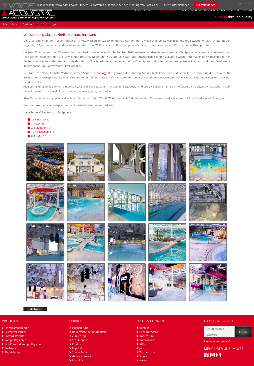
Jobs (142, 348)
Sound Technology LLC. (98, 73)
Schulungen (79, 340)
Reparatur (78, 348)
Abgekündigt (13, 352)
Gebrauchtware (81, 356)
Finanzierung (80, 328)
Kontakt (144, 328)
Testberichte (147, 352)
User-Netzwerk (148, 332)
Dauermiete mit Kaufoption (89, 332)
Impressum (146, 336)
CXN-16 (40, 123)
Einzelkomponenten (17, 328)
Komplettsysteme (15, 340)
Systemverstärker (15, 332)
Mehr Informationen (176, 5)
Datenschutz (147, 340)
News (142, 360)
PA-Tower (10, 348)
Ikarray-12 (43, 119)
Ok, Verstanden (205, 5)
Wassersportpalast (69, 61)
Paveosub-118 (45, 131)
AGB (142, 344)
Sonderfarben (80, 352)
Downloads (79, 360)
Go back (35, 309)
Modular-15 (42, 127)
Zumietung (79, 336)
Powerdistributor (15, 336)
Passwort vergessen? (217, 341)
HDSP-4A (40, 135)
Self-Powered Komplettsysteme (24, 344)
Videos (143, 356)
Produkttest (79, 344)
